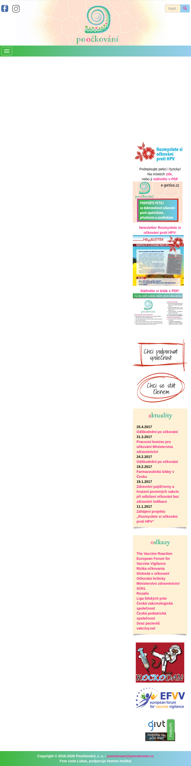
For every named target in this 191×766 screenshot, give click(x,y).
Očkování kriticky (151, 578)
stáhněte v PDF (165, 179)
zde (169, 174)
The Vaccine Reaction (154, 554)
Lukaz (82, 761)
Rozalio (143, 593)
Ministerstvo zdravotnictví (158, 583)
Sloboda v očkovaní (153, 573)
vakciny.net (146, 628)
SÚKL (141, 588)
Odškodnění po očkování (157, 432)
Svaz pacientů (148, 623)
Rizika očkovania (151, 569)
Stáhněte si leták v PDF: (160, 291)
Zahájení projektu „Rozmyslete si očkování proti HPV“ (157, 516)
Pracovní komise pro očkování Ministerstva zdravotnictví (155, 447)
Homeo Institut (119, 761)
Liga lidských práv (152, 598)
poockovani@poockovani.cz (130, 756)
